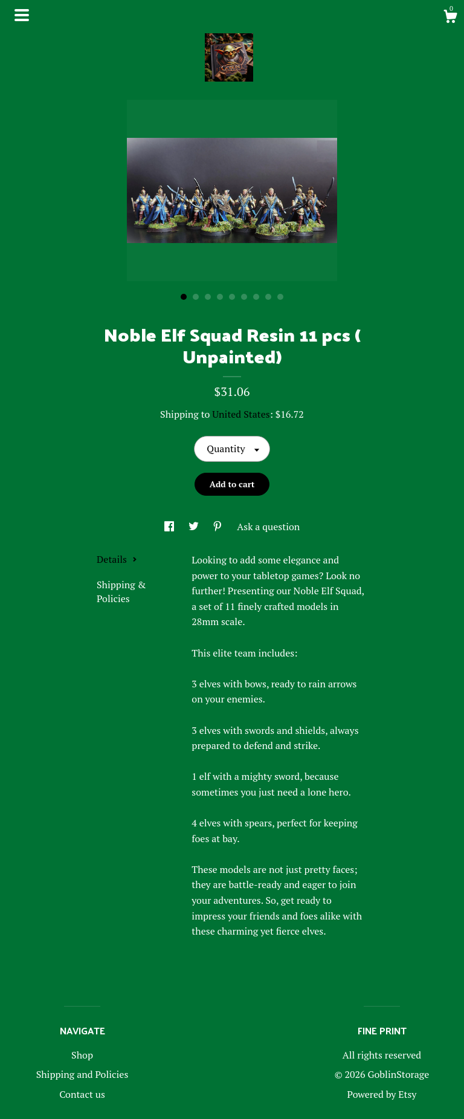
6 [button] (244, 297)
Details (117, 559)
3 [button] (208, 297)
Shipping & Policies (121, 591)
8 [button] (268, 297)
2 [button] (196, 297)
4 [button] (220, 297)
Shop (82, 1055)
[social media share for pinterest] (219, 526)
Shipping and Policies (82, 1074)
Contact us (82, 1094)
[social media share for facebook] (170, 526)
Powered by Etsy (382, 1094)
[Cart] (450, 18)
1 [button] (184, 297)
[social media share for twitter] (194, 526)
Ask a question (268, 526)
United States (240, 414)
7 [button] (256, 297)
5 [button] (232, 297)
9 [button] (280, 297)
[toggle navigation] (21, 15)
